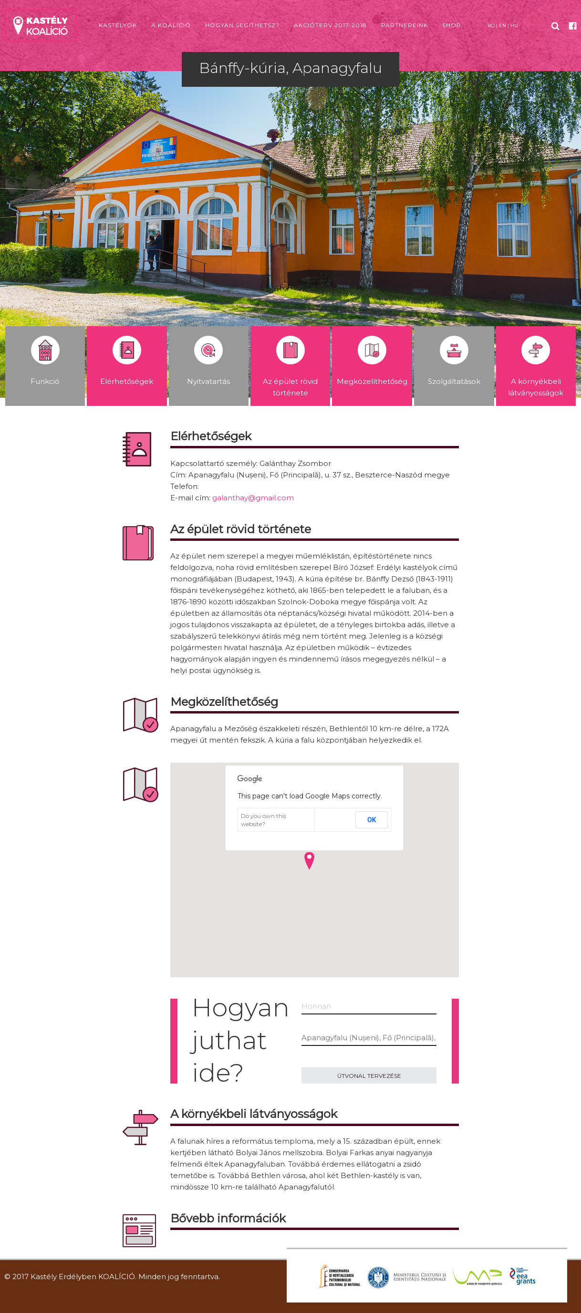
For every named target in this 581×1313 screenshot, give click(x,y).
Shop (451, 25)
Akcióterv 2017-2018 (330, 25)
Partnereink (404, 25)
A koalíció (171, 25)
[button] (309, 861)
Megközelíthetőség (372, 361)
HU (514, 25)
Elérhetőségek (126, 361)
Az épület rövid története (290, 366)
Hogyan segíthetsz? (242, 25)
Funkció (45, 361)
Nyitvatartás (208, 361)
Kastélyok (118, 25)
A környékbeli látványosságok (535, 366)
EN (502, 25)
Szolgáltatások (454, 361)
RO (491, 25)
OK (371, 820)
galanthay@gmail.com (253, 497)
